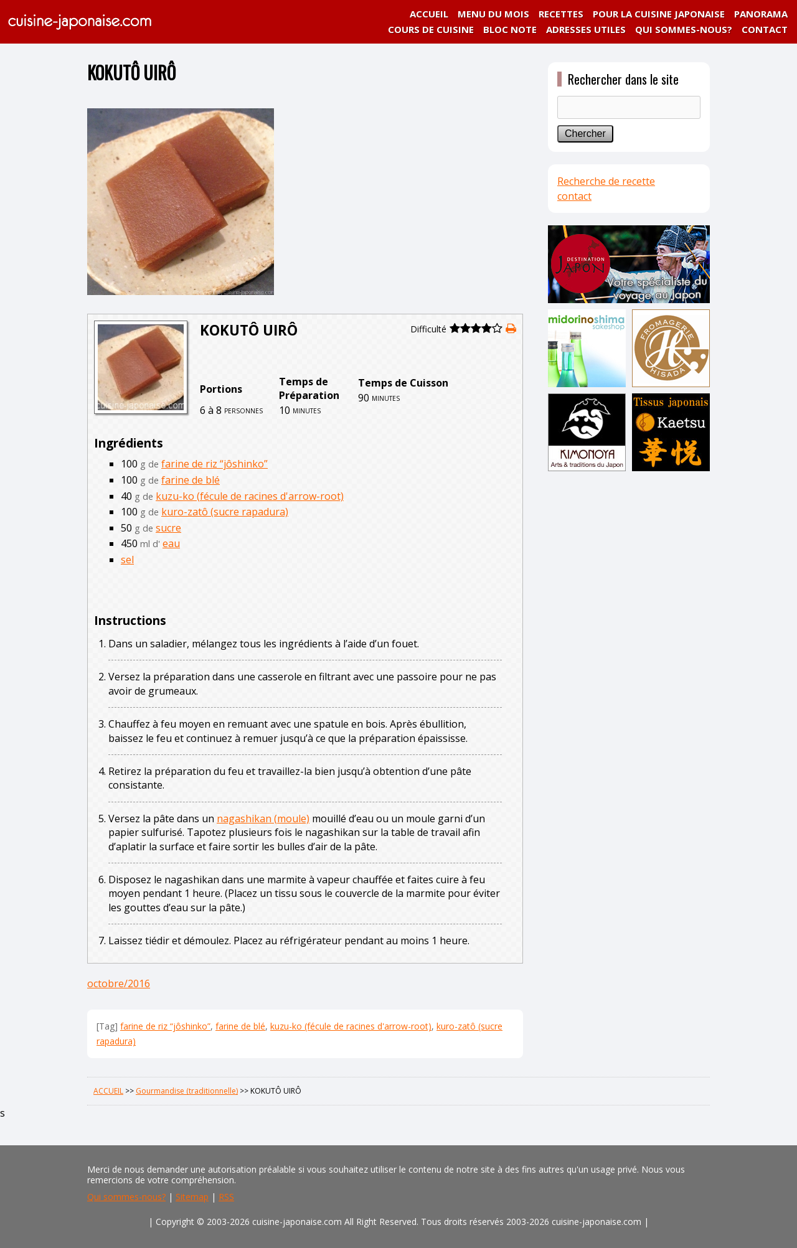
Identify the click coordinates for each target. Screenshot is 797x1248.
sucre (168, 528)
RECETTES (561, 13)
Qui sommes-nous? (126, 1197)
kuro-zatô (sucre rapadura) (224, 511)
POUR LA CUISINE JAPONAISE (659, 13)
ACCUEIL (429, 13)
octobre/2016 (118, 983)
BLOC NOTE (510, 29)
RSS (226, 1197)
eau (171, 543)
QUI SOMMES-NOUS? (683, 29)
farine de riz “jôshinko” (214, 464)
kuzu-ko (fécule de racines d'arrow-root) (250, 496)
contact (574, 196)
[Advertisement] (629, 670)
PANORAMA (761, 13)
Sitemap (192, 1197)
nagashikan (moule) (263, 818)
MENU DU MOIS (493, 13)
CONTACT (765, 29)
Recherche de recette (606, 181)
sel (127, 559)
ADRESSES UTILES (586, 29)
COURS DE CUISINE (431, 29)
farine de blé (190, 480)
